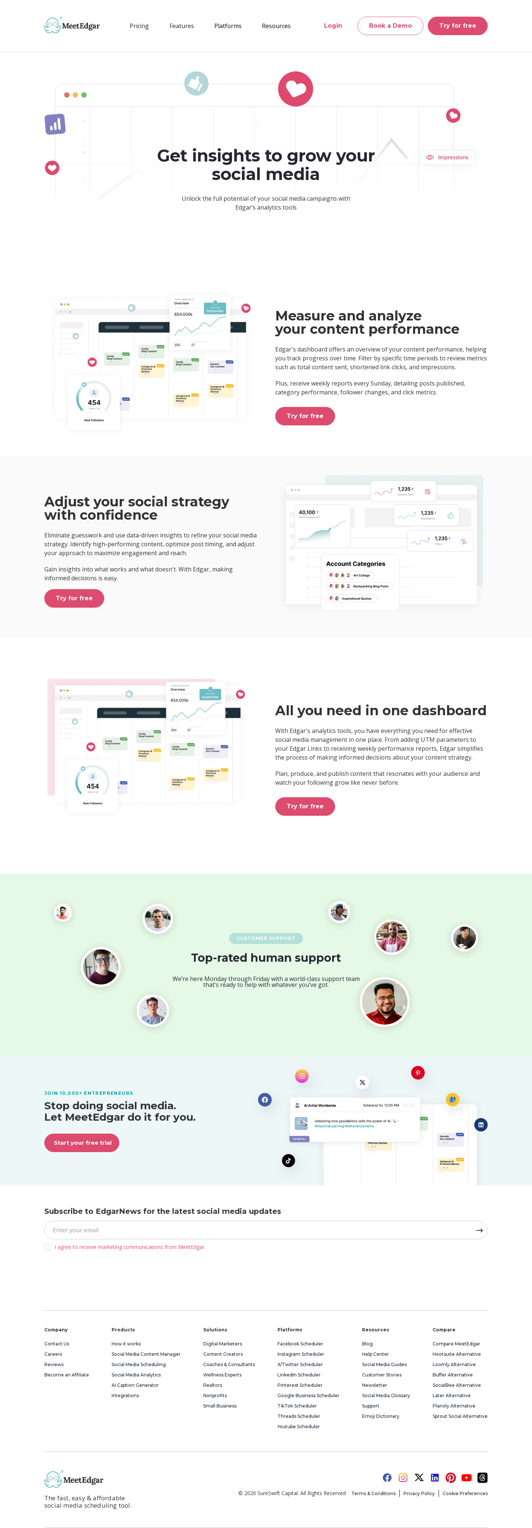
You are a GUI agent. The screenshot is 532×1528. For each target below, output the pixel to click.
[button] (181, 26)
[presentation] (100, 1278)
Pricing (139, 26)
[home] (72, 25)
